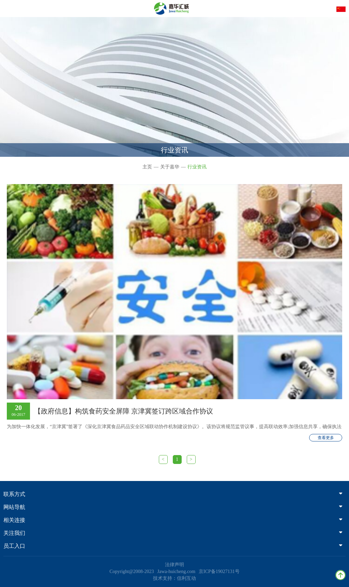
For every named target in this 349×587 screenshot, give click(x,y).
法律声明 (174, 564)
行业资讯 (197, 166)
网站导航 (172, 507)
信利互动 (186, 578)
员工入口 (172, 546)
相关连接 (172, 520)
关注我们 (172, 533)
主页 (147, 166)
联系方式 (172, 494)
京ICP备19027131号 (219, 571)
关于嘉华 (169, 166)
